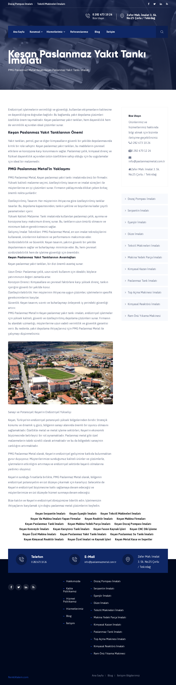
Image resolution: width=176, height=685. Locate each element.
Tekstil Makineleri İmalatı (51, 4)
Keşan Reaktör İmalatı (99, 518)
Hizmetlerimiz (56, 31)
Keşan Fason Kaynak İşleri (110, 529)
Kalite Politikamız (69, 590)
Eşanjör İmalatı (137, 222)
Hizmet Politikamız (69, 600)
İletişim (111, 31)
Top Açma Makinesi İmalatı (144, 292)
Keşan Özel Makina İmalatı (39, 534)
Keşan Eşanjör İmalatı (82, 513)
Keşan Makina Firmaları (131, 518)
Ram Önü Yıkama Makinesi (144, 315)
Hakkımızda (73, 581)
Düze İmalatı (136, 233)
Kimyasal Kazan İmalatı (142, 269)
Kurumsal (36, 31)
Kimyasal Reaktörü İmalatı (144, 304)
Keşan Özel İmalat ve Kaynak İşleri (89, 539)
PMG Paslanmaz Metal (22, 70)
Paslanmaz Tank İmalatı (142, 280)
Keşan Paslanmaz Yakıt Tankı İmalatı (83, 534)
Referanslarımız (79, 31)
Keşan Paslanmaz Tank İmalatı (44, 523)
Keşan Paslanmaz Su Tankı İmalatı (131, 534)
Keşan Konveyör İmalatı (34, 529)
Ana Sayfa (18, 31)
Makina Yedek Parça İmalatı (145, 257)
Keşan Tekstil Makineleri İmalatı (121, 513)
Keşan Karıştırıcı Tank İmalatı (71, 529)
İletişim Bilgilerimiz (128, 675)
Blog (97, 31)
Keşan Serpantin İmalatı (50, 513)
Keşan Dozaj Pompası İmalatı (132, 523)
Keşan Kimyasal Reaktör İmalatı (44, 539)
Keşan (40, 70)
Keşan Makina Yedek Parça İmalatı (89, 523)
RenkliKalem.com (18, 677)
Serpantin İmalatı (138, 210)
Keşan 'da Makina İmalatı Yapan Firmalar (56, 518)
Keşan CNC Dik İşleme (143, 529)
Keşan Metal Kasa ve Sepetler (133, 539)
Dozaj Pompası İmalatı (20, 4)
